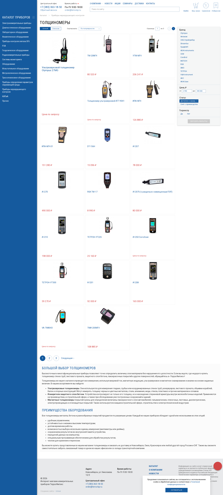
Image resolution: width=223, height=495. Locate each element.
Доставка (139, 3)
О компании (96, 3)
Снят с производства (189, 104)
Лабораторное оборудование (18, 32)
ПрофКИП (184, 47)
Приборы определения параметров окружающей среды (18, 83)
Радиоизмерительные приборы (18, 55)
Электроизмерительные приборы (18, 23)
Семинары (127, 3)
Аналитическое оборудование (18, 36)
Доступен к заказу (188, 101)
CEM (182, 54)
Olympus (183, 33)
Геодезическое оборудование (18, 50)
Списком (55, 29)
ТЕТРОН (183, 71)
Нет (188, 114)
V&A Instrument (186, 75)
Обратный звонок (48, 10)
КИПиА (18, 96)
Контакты (150, 3)
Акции (117, 3)
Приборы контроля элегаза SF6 (18, 41)
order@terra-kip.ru (73, 10)
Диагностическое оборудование (18, 27)
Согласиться (176, 490)
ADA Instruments (187, 51)
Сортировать (72, 29)
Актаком (183, 37)
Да (181, 114)
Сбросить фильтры (198, 121)
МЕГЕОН (183, 61)
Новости (108, 3)
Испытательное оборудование (18, 68)
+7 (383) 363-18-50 (51, 7)
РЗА (18, 46)
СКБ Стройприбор (187, 40)
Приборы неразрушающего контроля (18, 90)
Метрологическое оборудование (18, 73)
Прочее (18, 101)
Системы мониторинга (18, 59)
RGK (182, 64)
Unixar (58, 491)
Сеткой (45, 29)
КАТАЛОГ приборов (16, 17)
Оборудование (18, 64)
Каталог (153, 466)
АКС (182, 78)
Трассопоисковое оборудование (18, 77)
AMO (182, 68)
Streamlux (184, 44)
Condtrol (183, 57)
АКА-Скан (184, 82)
